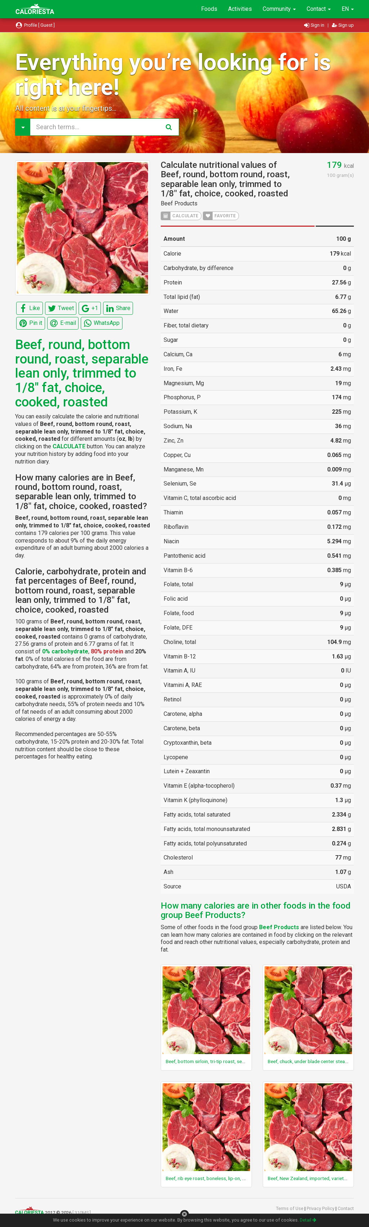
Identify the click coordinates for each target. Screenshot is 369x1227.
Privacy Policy (321, 1208)
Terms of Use (290, 1208)
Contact (319, 8)
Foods (209, 8)
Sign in (314, 25)
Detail (308, 1220)
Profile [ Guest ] (35, 25)
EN (348, 8)
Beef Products (179, 203)
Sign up (343, 25)
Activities (240, 8)
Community (279, 8)
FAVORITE (219, 216)
